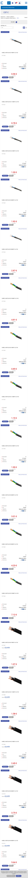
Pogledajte (5, 77)
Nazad (26, 17)
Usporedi (11, 77)
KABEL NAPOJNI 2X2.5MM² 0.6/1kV (10, 151)
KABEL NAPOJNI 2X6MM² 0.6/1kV (10, 249)
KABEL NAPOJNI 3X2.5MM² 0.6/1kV (10, 445)
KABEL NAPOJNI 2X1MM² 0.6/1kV (10, 52)
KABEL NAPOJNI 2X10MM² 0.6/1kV (10, 298)
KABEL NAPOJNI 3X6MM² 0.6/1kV (10, 544)
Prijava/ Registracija (19, 3)
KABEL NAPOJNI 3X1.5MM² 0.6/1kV (10, 396)
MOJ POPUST (12, 3)
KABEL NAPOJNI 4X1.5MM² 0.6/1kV (10, 692)
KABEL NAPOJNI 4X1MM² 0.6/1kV (10, 642)
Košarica (16, 3)
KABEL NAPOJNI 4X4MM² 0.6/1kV (10, 791)
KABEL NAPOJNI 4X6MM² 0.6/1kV (10, 840)
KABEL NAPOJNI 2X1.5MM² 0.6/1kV (10, 101)
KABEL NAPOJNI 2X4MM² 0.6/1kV (10, 200)
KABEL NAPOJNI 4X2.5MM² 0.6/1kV (10, 741)
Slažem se (18, 875)
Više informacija (10, 875)
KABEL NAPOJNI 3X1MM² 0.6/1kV (10, 347)
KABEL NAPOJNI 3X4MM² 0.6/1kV (10, 495)
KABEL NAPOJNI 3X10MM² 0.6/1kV (10, 593)
